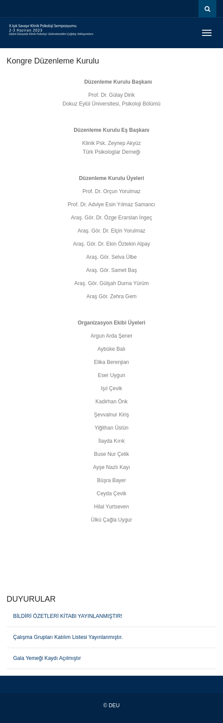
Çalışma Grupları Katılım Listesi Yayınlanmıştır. (68, 637)
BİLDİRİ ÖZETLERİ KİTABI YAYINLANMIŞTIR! (67, 616)
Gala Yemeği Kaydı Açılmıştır (47, 658)
